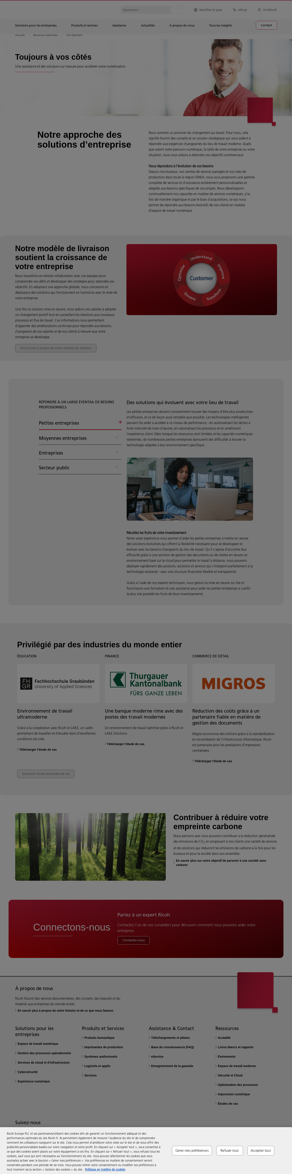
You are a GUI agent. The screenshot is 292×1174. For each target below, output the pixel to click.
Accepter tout (261, 1150)
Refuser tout (230, 1150)
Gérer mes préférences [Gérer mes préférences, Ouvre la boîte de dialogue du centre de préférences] (191, 1150)
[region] (146, 1150)
